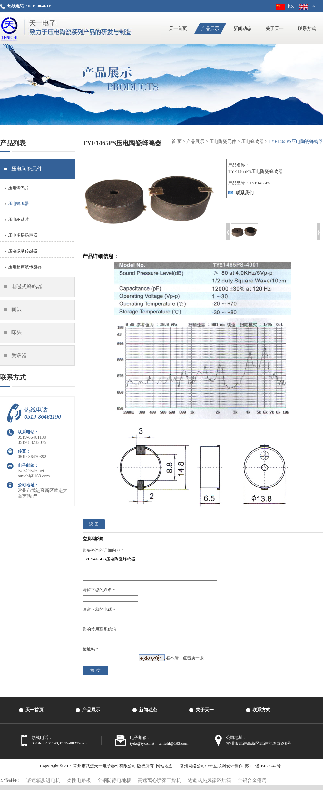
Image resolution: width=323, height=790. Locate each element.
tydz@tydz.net (31, 470)
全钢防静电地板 (114, 785)
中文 (285, 6)
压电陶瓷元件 (222, 141)
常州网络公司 (192, 770)
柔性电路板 (79, 785)
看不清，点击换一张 (185, 662)
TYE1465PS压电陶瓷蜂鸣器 (158, 571)
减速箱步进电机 (43, 785)
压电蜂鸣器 (252, 141)
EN (307, 6)
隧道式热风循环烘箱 (209, 785)
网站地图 (164, 770)
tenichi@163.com (34, 476)
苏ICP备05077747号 (263, 770)
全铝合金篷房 (252, 785)
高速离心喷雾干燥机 (159, 785)
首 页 (176, 141)
